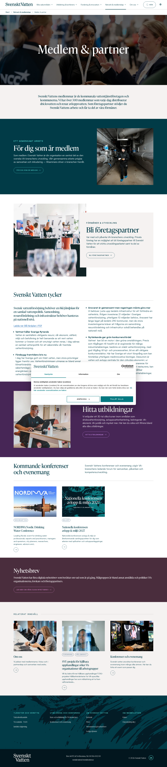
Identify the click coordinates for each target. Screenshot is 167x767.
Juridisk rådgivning (20, 726)
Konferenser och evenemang (60, 722)
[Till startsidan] (19, 5)
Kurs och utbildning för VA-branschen (63, 717)
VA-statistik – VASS (20, 722)
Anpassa (83, 399)
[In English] (160, 5)
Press (88, 722)
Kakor (125, 717)
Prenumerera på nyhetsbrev (96, 726)
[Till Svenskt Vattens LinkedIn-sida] (151, 758)
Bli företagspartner (100, 255)
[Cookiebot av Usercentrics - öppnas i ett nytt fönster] (123, 366)
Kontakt (89, 717)
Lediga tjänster (91, 731)
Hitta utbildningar (95, 435)
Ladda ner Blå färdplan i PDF (28, 325)
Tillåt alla (117, 399)
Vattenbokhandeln (20, 717)
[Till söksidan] (149, 5)
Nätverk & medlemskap (22, 12)
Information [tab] (83, 374)
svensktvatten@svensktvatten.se (83, 759)
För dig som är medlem (29, 170)
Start (8, 12)
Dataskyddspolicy (129, 722)
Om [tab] (118, 374)
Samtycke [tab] (48, 374)
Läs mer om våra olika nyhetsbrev (34, 590)
